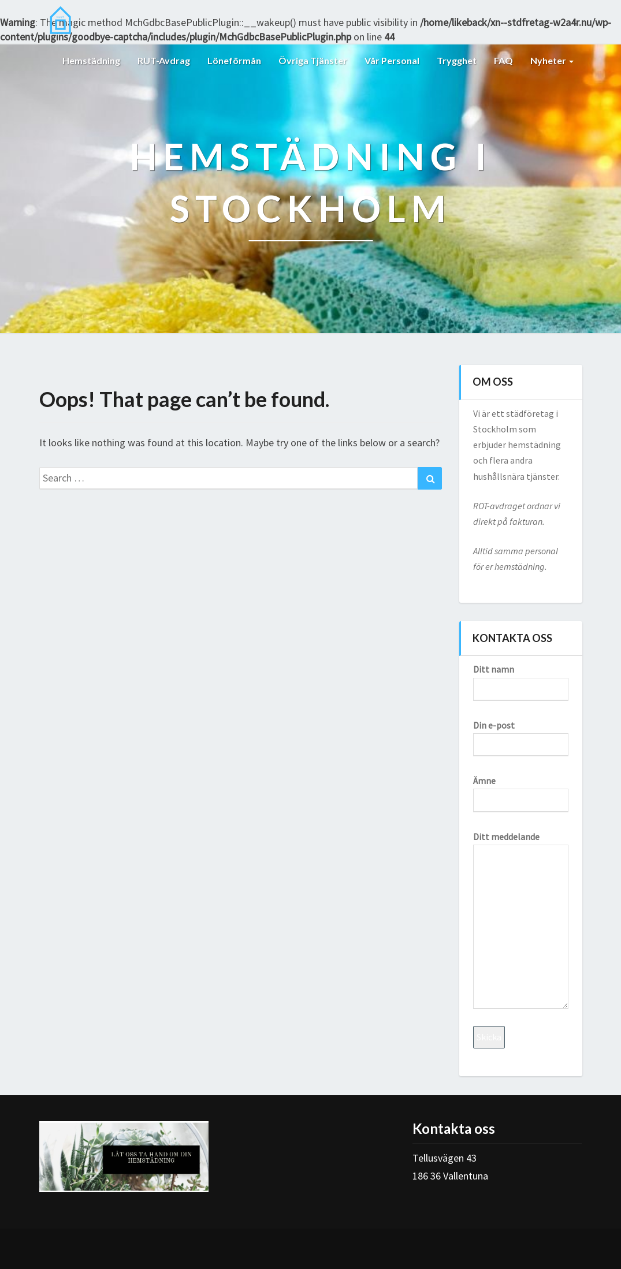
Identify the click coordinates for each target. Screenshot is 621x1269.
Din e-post (520, 734)
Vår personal (392, 60)
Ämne (520, 790)
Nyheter (552, 60)
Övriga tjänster (312, 60)
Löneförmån (234, 60)
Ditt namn (520, 678)
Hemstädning (91, 60)
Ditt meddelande (520, 920)
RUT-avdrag (163, 60)
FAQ (503, 60)
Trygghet (457, 60)
